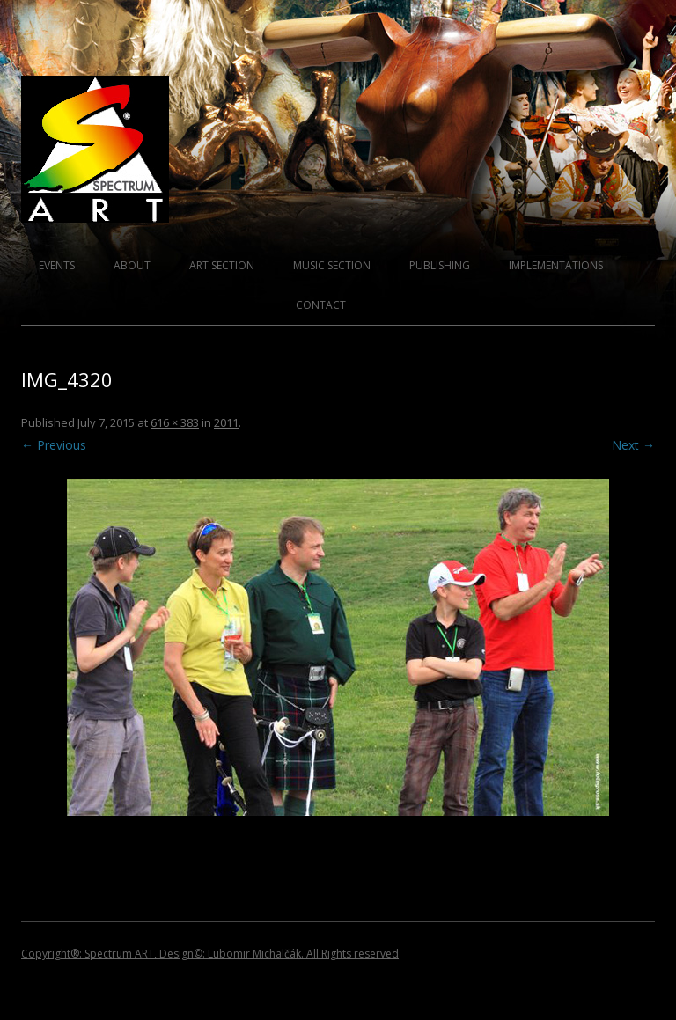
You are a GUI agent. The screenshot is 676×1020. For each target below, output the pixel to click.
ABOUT (132, 265)
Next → (633, 445)
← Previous (53, 445)
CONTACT (321, 304)
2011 (226, 422)
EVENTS (57, 265)
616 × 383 (175, 422)
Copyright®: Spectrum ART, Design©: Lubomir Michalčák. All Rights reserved (210, 953)
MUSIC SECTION (332, 265)
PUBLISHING (439, 265)
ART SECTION (221, 265)
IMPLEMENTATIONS (556, 265)
